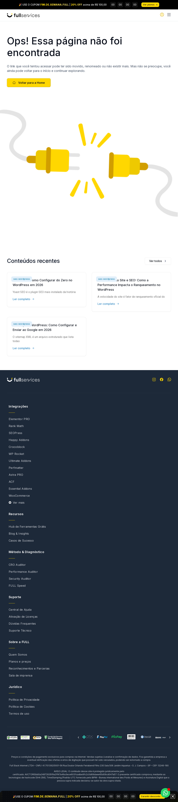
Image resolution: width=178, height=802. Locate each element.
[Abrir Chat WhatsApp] (165, 793)
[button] (173, 798)
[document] (89, 401)
